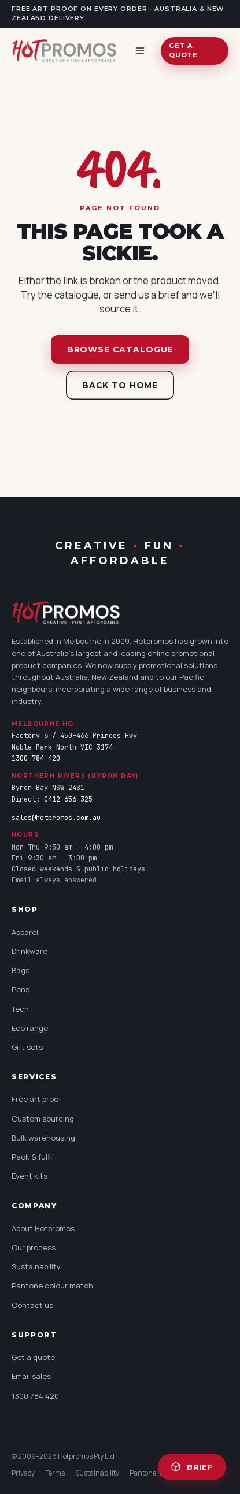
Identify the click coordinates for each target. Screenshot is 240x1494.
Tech (20, 1009)
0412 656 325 (68, 799)
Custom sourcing (43, 1118)
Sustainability (36, 1266)
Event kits (29, 1176)
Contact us (32, 1305)
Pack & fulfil (33, 1157)
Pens (20, 989)
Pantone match (154, 1473)
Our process (34, 1247)
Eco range (30, 1028)
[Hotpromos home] (64, 51)
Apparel (25, 932)
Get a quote (183, 50)
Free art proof (36, 1099)
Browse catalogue (120, 349)
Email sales (31, 1376)
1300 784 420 (36, 758)
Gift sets (27, 1047)
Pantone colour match (52, 1285)
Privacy (23, 1473)
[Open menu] (142, 50)
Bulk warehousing (43, 1137)
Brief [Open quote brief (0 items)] (192, 1467)
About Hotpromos (43, 1228)
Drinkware (29, 951)
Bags (20, 970)
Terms (55, 1473)
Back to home (120, 385)
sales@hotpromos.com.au (56, 817)
